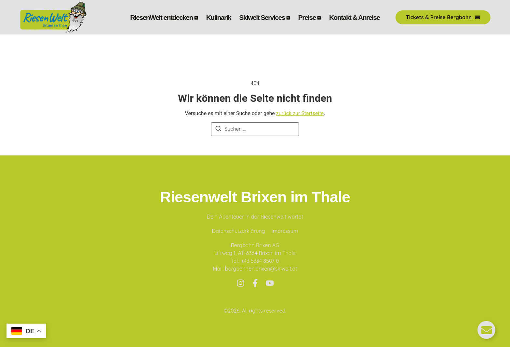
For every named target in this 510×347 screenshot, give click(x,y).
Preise (307, 17)
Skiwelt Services (262, 17)
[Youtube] (270, 283)
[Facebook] (255, 283)
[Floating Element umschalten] (486, 330)
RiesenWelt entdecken (161, 17)
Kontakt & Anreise (354, 17)
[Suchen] (218, 130)
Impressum (285, 231)
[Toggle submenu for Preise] (318, 17)
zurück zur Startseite (300, 113)
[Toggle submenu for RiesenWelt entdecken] (195, 17)
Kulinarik (218, 17)
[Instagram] (240, 283)
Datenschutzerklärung (238, 231)
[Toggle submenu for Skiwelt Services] (287, 17)
